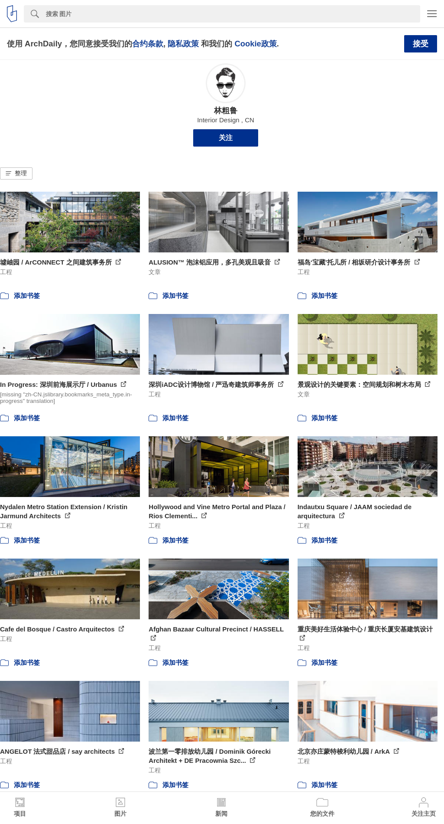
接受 (420, 43)
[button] (16, 173)
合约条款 (147, 43)
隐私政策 (183, 43)
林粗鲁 (225, 110)
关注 (226, 137)
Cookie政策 (255, 43)
